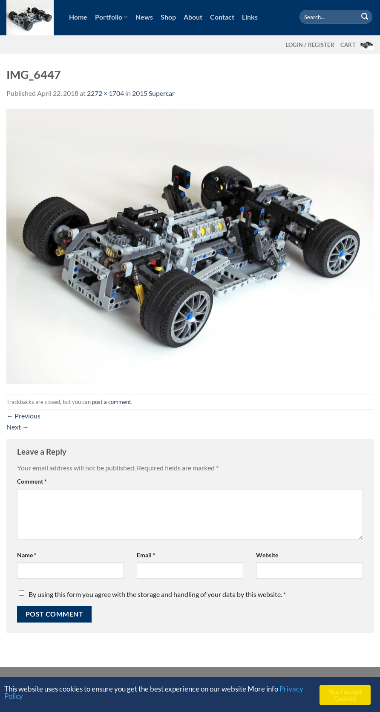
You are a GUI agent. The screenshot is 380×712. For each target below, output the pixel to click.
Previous (23, 416)
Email (146, 555)
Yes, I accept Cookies (345, 694)
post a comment (111, 401)
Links (250, 17)
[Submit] (364, 17)
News (144, 17)
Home (78, 17)
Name (27, 555)
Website (267, 555)
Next (17, 427)
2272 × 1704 (105, 93)
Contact (222, 17)
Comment (32, 481)
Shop (168, 17)
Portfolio (111, 17)
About (193, 17)
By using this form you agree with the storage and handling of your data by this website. (157, 594)
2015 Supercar (153, 93)
